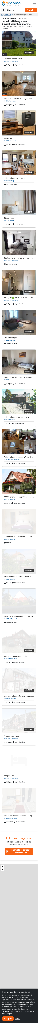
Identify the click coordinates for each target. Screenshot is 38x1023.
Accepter (8, 1018)
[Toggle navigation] (34, 3)
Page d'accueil (6, 15)
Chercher (31, 10)
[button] (2, 866)
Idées (17, 1018)
